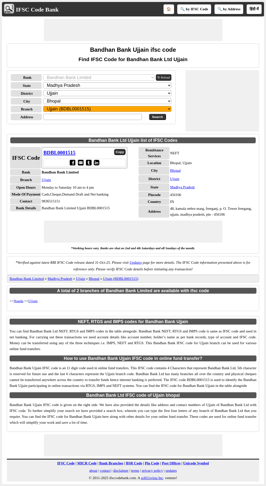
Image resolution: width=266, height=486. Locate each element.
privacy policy (152, 471)
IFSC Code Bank (37, 9)
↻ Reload (163, 77)
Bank (27, 77)
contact (105, 471)
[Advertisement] (133, 30)
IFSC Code (66, 463)
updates (171, 471)
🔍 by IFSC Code (194, 9)
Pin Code (152, 463)
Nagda (18, 301)
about (93, 471)
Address (26, 117)
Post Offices (171, 463)
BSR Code (134, 463)
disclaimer (120, 471)
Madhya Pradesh (182, 187)
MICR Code (87, 463)
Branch (27, 109)
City (26, 101)
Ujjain (46, 180)
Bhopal (175, 170)
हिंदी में (254, 9)
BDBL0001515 (59, 153)
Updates (135, 262)
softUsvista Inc (152, 478)
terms (135, 471)
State (27, 86)
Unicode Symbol (196, 463)
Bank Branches (111, 463)
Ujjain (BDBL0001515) (120, 279)
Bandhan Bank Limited (27, 279)
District (27, 93)
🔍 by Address (229, 9)
